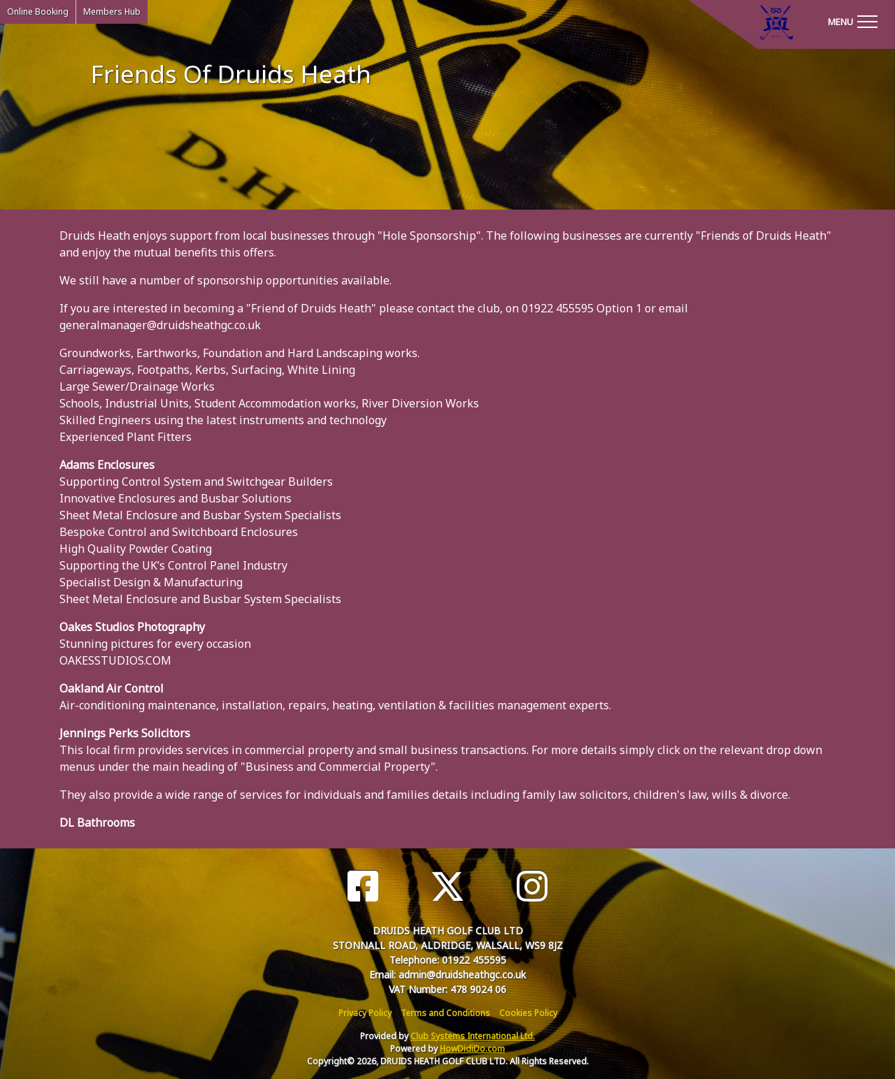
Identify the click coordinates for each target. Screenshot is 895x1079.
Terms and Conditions (445, 1013)
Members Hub (112, 11)
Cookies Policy (528, 1013)
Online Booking (38, 11)
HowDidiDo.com (472, 1049)
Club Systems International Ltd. (472, 1036)
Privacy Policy (365, 1013)
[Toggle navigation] (852, 21)
